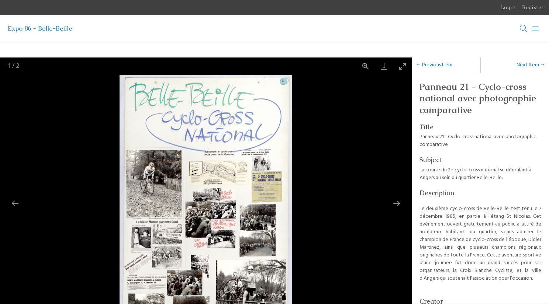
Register (533, 7)
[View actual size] (365, 66)
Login (508, 7)
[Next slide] (396, 202)
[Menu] (536, 29)
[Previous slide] (15, 202)
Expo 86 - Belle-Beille (40, 28)
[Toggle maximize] (402, 66)
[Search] (524, 29)
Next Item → (531, 65)
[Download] (384, 66)
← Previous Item (434, 65)
